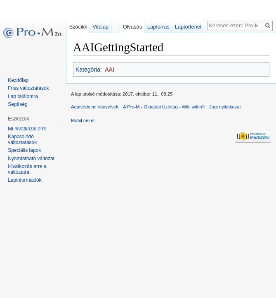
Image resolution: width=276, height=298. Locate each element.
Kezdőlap (18, 80)
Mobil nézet (82, 120)
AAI (109, 69)
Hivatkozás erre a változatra (27, 169)
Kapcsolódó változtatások (22, 139)
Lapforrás (158, 27)
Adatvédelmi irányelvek (94, 106)
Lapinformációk (24, 180)
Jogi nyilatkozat (225, 106)
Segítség (17, 104)
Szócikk (78, 27)
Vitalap (100, 27)
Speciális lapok (24, 150)
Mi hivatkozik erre (27, 129)
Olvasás (132, 27)
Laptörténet (188, 27)
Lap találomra (23, 96)
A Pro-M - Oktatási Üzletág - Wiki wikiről (164, 106)
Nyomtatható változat (31, 158)
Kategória (87, 69)
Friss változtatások (28, 88)
